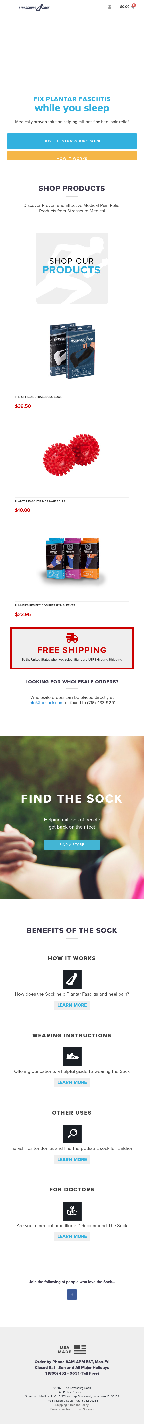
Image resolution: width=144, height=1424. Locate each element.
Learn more (72, 1005)
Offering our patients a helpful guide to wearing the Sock (72, 1071)
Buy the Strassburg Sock (72, 141)
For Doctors (72, 1189)
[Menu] (7, 7)
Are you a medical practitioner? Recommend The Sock (72, 1225)
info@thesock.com (46, 702)
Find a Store (72, 845)
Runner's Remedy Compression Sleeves (45, 605)
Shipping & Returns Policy (72, 1405)
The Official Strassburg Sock (38, 397)
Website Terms (71, 1409)
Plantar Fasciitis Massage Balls (40, 501)
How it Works (72, 158)
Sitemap (88, 1409)
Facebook (72, 1294)
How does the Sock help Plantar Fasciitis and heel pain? (72, 994)
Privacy (55, 1409)
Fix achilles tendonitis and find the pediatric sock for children (72, 1148)
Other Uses (72, 1112)
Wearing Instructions (71, 1035)
